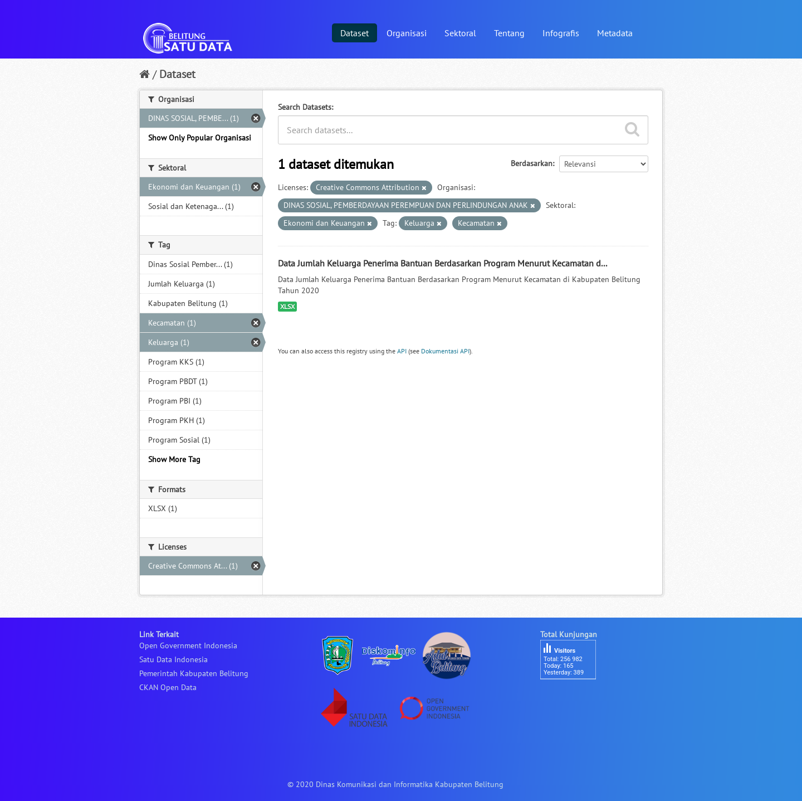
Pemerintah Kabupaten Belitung (193, 673)
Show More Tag (174, 459)
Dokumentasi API (445, 351)
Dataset (354, 32)
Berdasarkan (531, 163)
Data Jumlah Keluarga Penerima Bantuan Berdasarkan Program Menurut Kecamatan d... (442, 263)
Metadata (615, 32)
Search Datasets (304, 107)
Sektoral (460, 32)
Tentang (509, 32)
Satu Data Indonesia (173, 659)
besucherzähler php (573, 698)
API (402, 351)
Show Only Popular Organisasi (199, 138)
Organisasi (407, 32)
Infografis (560, 32)
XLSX (287, 306)
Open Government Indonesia (188, 645)
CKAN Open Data (168, 687)
